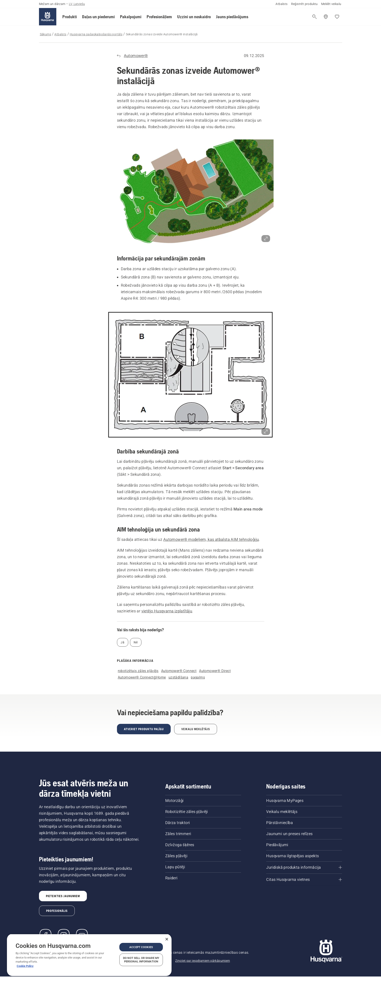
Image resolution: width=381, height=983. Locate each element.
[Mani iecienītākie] (337, 16)
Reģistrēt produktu (304, 4)
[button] (69, 16)
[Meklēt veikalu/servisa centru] (326, 16)
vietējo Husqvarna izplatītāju (166, 611)
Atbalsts (281, 4)
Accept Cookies (141, 947)
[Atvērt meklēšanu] (314, 16)
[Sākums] (47, 16)
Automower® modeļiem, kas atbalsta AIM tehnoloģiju (211, 539)
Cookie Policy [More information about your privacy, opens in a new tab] (25, 966)
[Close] (167, 939)
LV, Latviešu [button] (77, 4)
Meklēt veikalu (331, 4)
